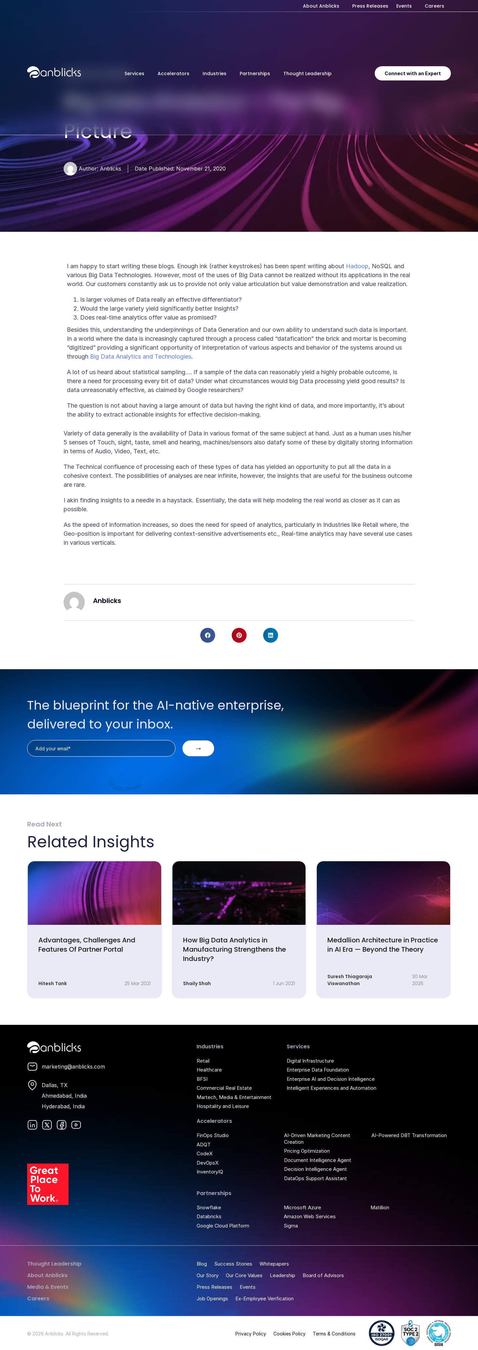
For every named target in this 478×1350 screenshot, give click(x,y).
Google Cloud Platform (223, 1226)
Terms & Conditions (334, 1333)
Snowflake (209, 1207)
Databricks (209, 1216)
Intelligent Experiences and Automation (331, 1088)
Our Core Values (244, 1275)
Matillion (379, 1207)
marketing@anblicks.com (73, 1066)
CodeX (205, 1153)
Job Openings (212, 1298)
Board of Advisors (323, 1275)
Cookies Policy (289, 1333)
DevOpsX (207, 1163)
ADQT (204, 1144)
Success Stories (233, 1264)
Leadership (282, 1275)
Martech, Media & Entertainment (234, 1097)
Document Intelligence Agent (317, 1160)
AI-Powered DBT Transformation (409, 1135)
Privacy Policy (250, 1333)
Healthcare (209, 1070)
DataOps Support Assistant (315, 1178)
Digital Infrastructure (310, 1061)
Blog (202, 1264)
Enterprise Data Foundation (318, 1070)
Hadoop (357, 266)
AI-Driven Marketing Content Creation (317, 1138)
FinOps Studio (213, 1135)
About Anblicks (321, 6)
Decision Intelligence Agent (315, 1169)
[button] (207, 635)
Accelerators (173, 73)
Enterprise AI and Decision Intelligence (331, 1079)
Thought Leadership (307, 73)
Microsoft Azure (302, 1207)
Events (404, 6)
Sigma (291, 1226)
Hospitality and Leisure (223, 1106)
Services (134, 73)
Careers (434, 6)
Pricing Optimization (307, 1151)
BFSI (202, 1079)
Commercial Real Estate (224, 1088)
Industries (214, 73)
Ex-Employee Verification (264, 1298)
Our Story (207, 1275)
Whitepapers (274, 1264)
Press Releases (370, 6)
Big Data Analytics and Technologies (140, 356)
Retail (203, 1061)
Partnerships (255, 73)
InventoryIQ (210, 1172)
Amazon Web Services (310, 1216)
